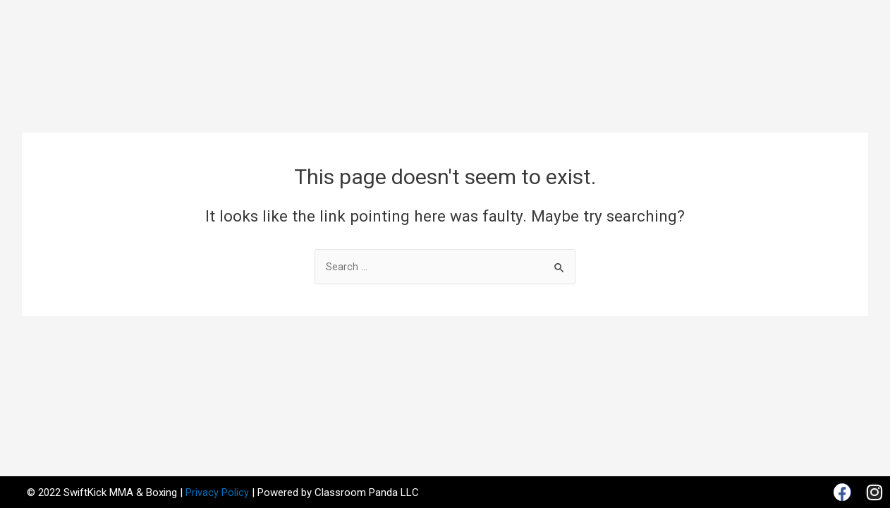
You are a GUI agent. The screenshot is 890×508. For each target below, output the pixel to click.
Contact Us (443, 49)
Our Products (561, 17)
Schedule (479, 17)
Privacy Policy (217, 492)
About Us (298, 17)
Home (240, 17)
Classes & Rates (389, 17)
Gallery (637, 17)
